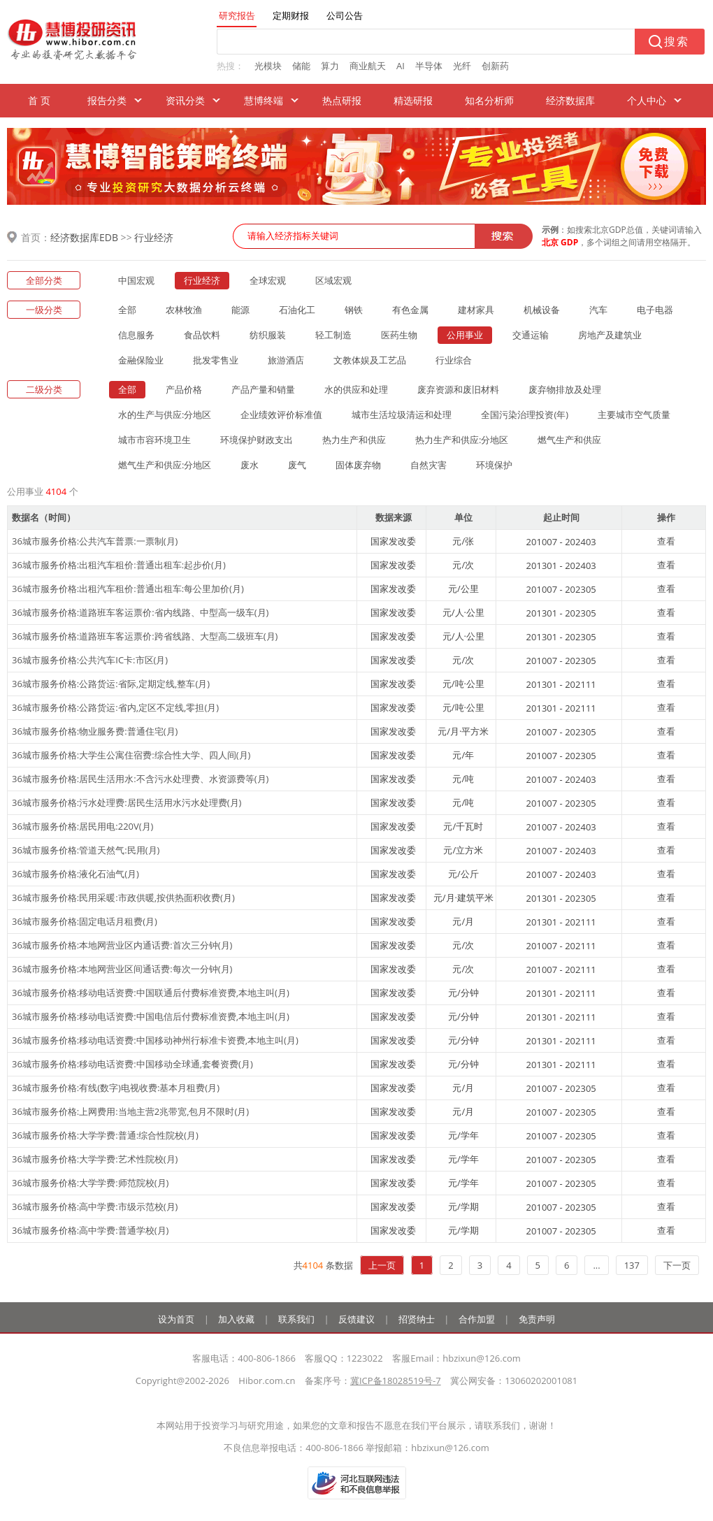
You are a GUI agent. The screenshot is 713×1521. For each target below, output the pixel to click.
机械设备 (542, 309)
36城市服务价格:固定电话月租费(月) (84, 921)
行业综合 (453, 360)
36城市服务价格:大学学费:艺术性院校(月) (95, 1159)
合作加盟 (477, 1319)
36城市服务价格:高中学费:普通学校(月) (90, 1230)
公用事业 (465, 335)
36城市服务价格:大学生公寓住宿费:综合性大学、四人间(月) (131, 755)
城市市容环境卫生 (154, 439)
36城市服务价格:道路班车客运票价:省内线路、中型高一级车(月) (140, 612)
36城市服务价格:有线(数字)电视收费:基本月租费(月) (115, 1087)
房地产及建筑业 (610, 335)
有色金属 (410, 309)
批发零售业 (215, 360)
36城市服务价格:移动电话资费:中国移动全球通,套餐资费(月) (132, 1064)
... (596, 1265)
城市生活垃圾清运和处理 (402, 414)
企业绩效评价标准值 (281, 414)
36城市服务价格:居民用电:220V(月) (82, 826)
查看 (666, 541)
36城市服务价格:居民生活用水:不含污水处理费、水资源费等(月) (140, 778)
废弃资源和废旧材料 (458, 389)
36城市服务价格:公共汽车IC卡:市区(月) (90, 660)
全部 (127, 309)
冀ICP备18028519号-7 (395, 1380)
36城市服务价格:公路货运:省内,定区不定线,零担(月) (115, 707)
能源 (240, 309)
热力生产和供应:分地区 (461, 439)
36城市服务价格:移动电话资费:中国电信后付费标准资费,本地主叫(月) (150, 1016)
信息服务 (136, 335)
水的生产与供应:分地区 (164, 414)
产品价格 (184, 389)
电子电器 (655, 309)
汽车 (598, 309)
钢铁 (354, 309)
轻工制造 (333, 335)
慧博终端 (263, 100)
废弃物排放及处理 (564, 389)
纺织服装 (268, 335)
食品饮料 (202, 335)
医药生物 (399, 335)
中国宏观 (136, 280)
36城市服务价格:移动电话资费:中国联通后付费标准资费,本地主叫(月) (150, 992)
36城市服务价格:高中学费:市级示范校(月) (95, 1206)
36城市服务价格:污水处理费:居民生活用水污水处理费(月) (126, 802)
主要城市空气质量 (634, 414)
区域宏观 (333, 280)
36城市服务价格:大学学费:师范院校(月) (90, 1182)
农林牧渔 (184, 309)
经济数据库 (570, 100)
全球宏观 (268, 280)
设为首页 (176, 1319)
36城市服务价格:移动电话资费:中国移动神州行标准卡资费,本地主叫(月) (155, 1040)
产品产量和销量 (263, 389)
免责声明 (537, 1319)
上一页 (382, 1265)
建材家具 (476, 309)
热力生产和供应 (354, 439)
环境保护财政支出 (256, 439)
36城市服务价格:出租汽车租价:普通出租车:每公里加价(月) (128, 588)
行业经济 (153, 237)
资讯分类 (185, 100)
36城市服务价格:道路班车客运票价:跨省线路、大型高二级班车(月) (145, 636)
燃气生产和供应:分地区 (164, 465)
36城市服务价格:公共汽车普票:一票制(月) (95, 541)
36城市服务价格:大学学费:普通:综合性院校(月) (105, 1135)
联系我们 (296, 1319)
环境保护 (494, 465)
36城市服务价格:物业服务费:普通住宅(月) (95, 731)
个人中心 (646, 100)
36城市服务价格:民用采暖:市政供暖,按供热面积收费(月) (123, 897)
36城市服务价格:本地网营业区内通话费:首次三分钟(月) (122, 945)
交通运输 (530, 335)
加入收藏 (236, 1319)
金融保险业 (141, 360)
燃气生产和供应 (569, 439)
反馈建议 (356, 1319)
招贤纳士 (416, 1319)
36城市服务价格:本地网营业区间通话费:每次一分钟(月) (122, 969)
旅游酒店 (286, 360)
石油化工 (297, 309)
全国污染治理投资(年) (524, 414)
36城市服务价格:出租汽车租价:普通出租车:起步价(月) (119, 564)
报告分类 (107, 100)
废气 (297, 465)
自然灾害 (428, 465)
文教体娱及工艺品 (369, 360)
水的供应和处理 (356, 389)
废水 (249, 465)
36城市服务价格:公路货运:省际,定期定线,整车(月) (111, 683)
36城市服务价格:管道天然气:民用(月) (85, 850)
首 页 (39, 100)
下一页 (677, 1265)
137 (632, 1265)
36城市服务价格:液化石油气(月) (75, 873)
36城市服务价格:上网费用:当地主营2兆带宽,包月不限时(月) (130, 1111)
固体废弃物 (358, 465)
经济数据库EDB (84, 237)
